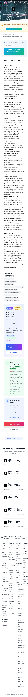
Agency (11, 568)
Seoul (19, 675)
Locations (19, 543)
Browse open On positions (14, 29)
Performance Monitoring (11, 289)
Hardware (11, 557)
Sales (3, 570)
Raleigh (20, 684)
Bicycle (11, 570)
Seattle (20, 613)
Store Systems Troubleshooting (12, 292)
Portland (20, 631)
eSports (11, 550)
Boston (20, 608)
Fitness (11, 583)
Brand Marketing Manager (5, 619)
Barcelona (19, 568)
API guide (13, 694)
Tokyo (17, 580)
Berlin (17, 561)
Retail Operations (9, 279)
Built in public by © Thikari (9, 537)
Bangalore (20, 666)
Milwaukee (21, 686)
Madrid (20, 596)
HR (2, 575)
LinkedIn (25, 553)
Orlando (20, 640)
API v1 (17, 694)
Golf (10, 603)
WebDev (4, 546)
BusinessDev (5, 556)
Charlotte (20, 643)
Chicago (18, 575)
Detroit (20, 650)
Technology (12, 559)
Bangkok (20, 672)
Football (11, 608)
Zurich (19, 591)
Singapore (19, 584)
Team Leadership (9, 284)
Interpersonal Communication (12, 300)
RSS (24, 565)
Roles (3, 543)
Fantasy (11, 594)
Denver (20, 620)
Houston (20, 618)
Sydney (18, 572)
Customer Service (9, 287)
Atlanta (20, 606)
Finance (4, 590)
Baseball (11, 601)
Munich (20, 587)
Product (4, 563)
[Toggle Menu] (24, 2)
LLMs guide (22, 694)
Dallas (19, 615)
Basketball (12, 599)
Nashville (20, 629)
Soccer (11, 596)
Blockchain (5, 588)
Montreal (20, 661)
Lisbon (19, 599)
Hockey (11, 606)
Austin (19, 611)
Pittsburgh (21, 652)
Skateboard (12, 581)
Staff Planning (19, 287)
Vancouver (21, 659)
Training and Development (11, 297)
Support (4, 572)
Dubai (17, 582)
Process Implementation (11, 295)
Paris (17, 565)
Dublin (19, 601)
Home (4, 34)
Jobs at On (10, 34)
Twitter (25, 549)
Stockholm (21, 589)
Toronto (18, 570)
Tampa (19, 638)
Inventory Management (10, 281)
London (18, 546)
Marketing (5, 568)
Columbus (20, 681)
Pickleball (11, 613)
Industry (11, 543)
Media (10, 555)
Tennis (10, 611)
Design (4, 565)
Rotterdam (21, 594)
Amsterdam (19, 563)
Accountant (5, 581)
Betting (11, 552)
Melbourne (21, 663)
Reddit (25, 546)
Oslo (19, 603)
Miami (17, 577)
